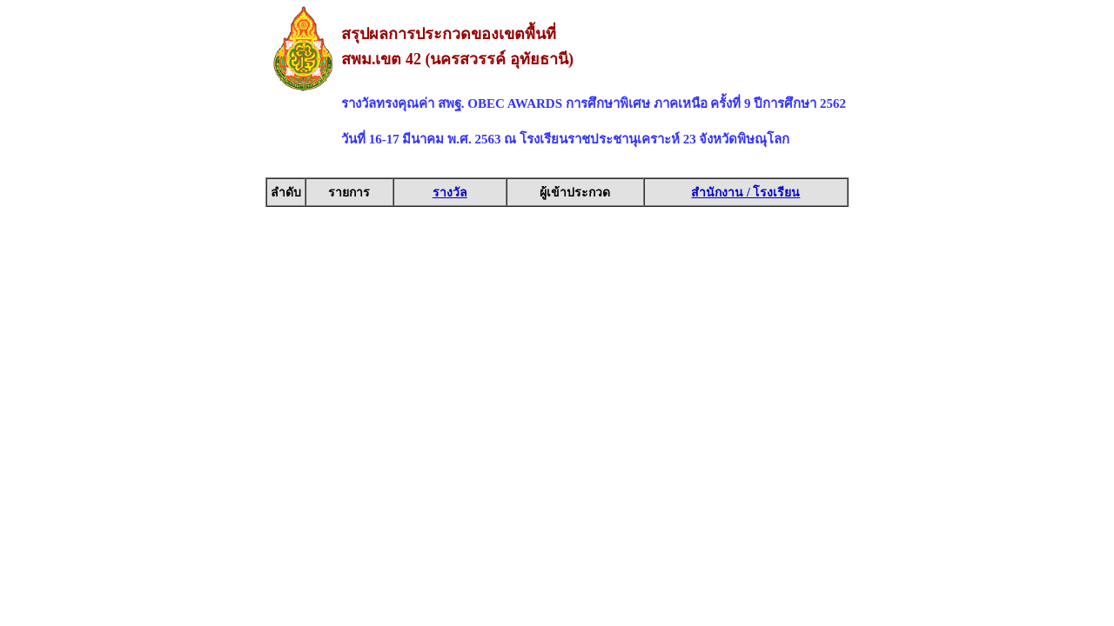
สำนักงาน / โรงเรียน (745, 192)
